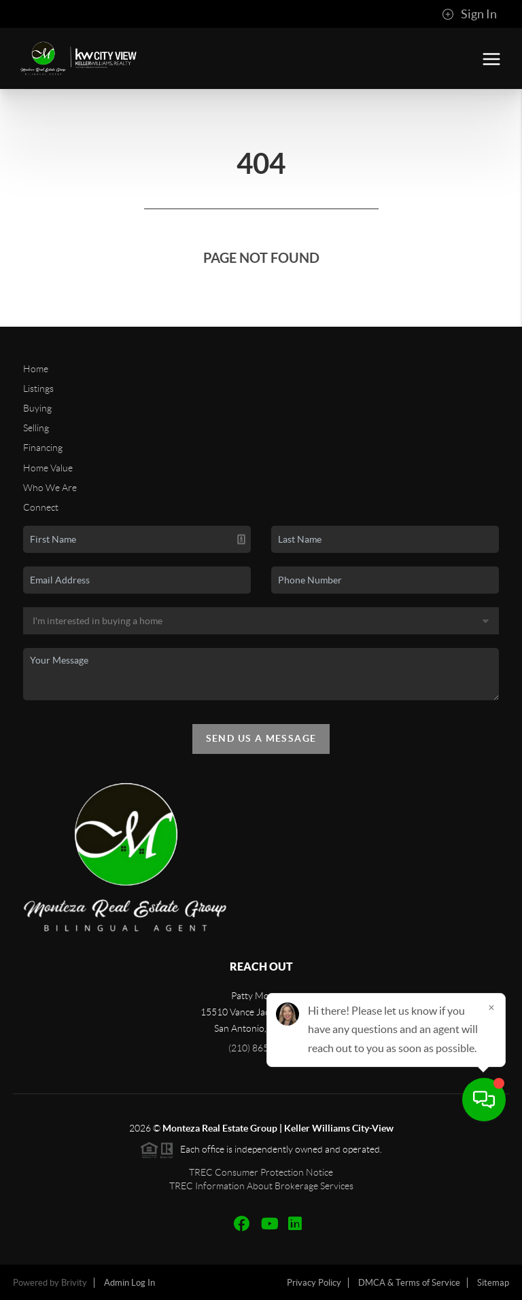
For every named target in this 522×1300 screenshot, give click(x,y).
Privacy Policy (314, 1283)
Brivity (74, 1283)
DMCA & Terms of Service (409, 1283)
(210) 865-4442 (261, 1048)
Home (35, 368)
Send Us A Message (261, 738)
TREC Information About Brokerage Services (261, 1185)
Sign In (469, 14)
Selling (36, 427)
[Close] (491, 1169)
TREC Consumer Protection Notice (261, 1172)
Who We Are (50, 487)
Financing (43, 447)
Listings (38, 388)
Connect (40, 507)
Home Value (48, 468)
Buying (37, 408)
